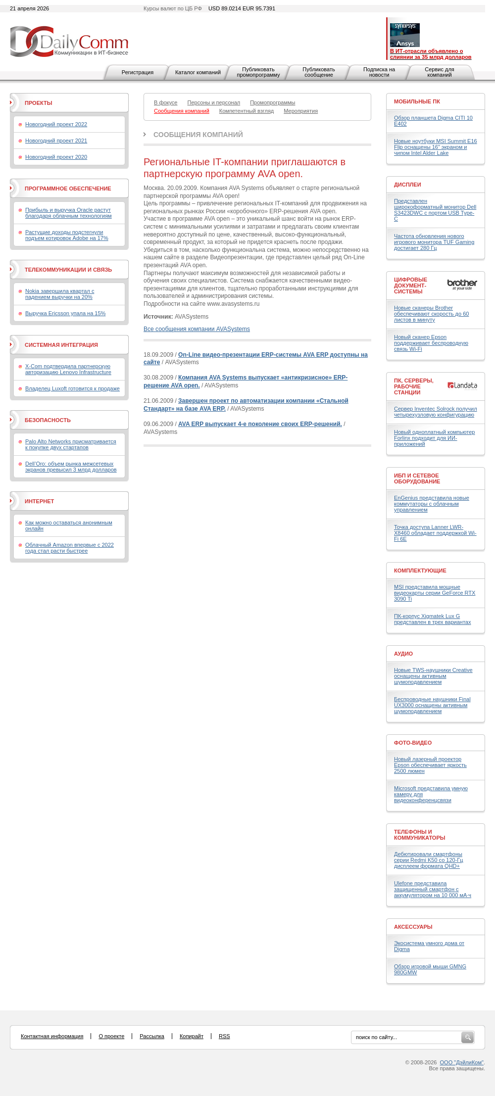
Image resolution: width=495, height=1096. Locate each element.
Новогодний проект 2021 (56, 140)
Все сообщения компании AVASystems (197, 329)
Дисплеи (407, 185)
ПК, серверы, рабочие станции (414, 386)
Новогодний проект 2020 (56, 157)
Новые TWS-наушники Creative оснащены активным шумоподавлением (433, 676)
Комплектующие (420, 570)
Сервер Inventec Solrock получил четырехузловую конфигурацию (435, 412)
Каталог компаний (198, 72)
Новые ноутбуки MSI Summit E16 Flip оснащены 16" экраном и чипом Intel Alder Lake (435, 147)
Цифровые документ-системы (410, 285)
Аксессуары (413, 927)
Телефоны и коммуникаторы (420, 835)
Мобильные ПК (417, 101)
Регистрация (137, 72)
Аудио (403, 654)
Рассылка (152, 1036)
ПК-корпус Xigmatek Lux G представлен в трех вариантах (432, 619)
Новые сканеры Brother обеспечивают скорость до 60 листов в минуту (431, 314)
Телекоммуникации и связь (68, 270)
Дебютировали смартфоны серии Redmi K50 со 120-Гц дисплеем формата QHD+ (428, 860)
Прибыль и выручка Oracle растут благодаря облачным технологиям (68, 213)
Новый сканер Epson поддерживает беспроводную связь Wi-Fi (431, 343)
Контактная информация (52, 1036)
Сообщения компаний (198, 135)
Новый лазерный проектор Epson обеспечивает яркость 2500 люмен (430, 765)
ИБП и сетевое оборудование (417, 478)
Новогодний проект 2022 (56, 124)
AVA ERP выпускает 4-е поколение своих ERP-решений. (260, 424)
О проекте (111, 1036)
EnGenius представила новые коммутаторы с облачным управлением (431, 504)
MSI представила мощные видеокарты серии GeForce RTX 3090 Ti (434, 593)
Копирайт (191, 1036)
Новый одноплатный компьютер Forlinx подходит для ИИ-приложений (434, 438)
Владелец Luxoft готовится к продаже (72, 388)
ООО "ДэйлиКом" (462, 1062)
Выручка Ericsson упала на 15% (65, 313)
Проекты (38, 103)
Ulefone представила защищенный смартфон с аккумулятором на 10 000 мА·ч (432, 889)
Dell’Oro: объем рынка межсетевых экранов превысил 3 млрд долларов (71, 467)
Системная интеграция (61, 345)
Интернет (39, 501)
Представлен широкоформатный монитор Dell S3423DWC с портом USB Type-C (435, 210)
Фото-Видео (413, 743)
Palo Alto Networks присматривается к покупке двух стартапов (70, 444)
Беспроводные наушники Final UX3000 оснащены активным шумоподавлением (432, 705)
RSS (224, 1036)
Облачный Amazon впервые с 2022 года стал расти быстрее (69, 548)
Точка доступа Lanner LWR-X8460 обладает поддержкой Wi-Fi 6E (435, 533)
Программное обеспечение (68, 188)
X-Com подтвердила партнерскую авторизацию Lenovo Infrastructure (68, 369)
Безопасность (48, 420)
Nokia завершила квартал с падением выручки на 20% (59, 294)
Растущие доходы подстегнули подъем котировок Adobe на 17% (66, 235)
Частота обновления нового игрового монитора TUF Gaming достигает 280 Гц (434, 242)
